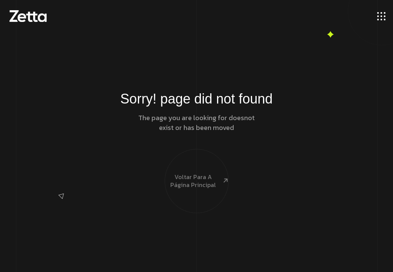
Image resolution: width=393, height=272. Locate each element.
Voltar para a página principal (197, 168)
